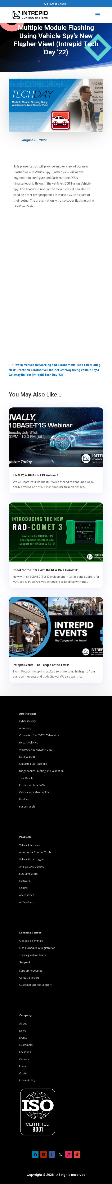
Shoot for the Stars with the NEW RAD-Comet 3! (45, 570)
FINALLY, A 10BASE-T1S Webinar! (35, 475)
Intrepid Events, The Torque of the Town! (41, 665)
